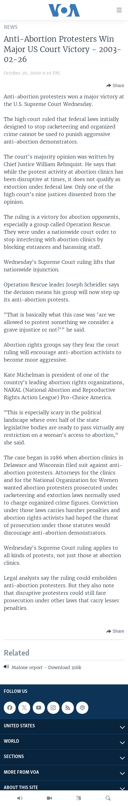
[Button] (115, 85)
